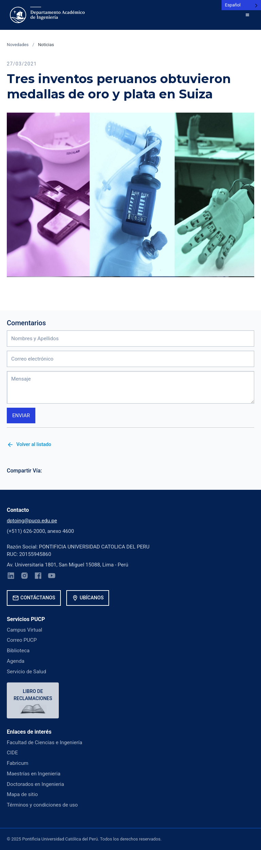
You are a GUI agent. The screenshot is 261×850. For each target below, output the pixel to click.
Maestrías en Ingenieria (33, 774)
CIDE (12, 753)
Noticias (46, 44)
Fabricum (17, 763)
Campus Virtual (24, 630)
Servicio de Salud (26, 672)
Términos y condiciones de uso (42, 805)
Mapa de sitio (22, 794)
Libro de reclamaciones (33, 695)
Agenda (15, 661)
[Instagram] (24, 577)
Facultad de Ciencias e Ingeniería (44, 742)
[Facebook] (38, 577)
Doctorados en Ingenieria (35, 784)
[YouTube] (52, 577)
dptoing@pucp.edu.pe (32, 521)
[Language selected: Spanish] (241, 5)
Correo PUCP (22, 640)
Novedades (18, 44)
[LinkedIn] (11, 577)
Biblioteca (18, 651)
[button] (247, 15)
